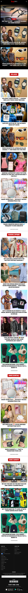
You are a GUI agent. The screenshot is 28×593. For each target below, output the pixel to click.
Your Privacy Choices (5, 553)
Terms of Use (3, 550)
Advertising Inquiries (18, 552)
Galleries (2, 563)
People (2, 565)
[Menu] (1, 1)
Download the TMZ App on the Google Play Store (18, 589)
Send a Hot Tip (17, 549)
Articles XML (3, 556)
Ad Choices (3, 552)
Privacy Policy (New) (4, 549)
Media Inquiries (17, 553)
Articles (2, 555)
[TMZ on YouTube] (15, 581)
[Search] (26, 1)
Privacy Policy (15, 574)
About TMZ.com (3, 547)
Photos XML (3, 568)
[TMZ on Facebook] (10, 581)
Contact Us (16, 547)
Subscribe (25, 577)
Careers (16, 550)
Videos (2, 569)
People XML (3, 566)
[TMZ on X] (13, 581)
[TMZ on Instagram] (17, 581)
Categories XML (3, 562)
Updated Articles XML (4, 559)
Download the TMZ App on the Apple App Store (9, 589)
